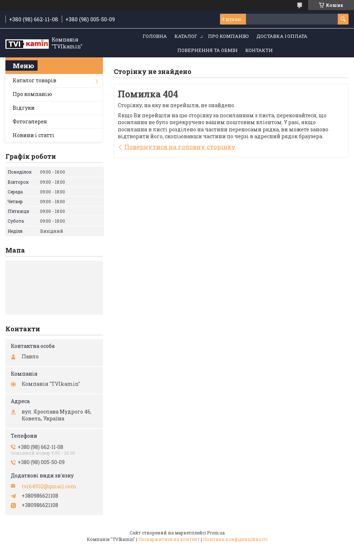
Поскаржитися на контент (169, 539)
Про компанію (228, 36)
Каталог (185, 36)
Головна (155, 36)
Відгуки (24, 107)
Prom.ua (216, 533)
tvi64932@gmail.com (49, 486)
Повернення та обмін (207, 50)
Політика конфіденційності (235, 539)
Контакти (259, 50)
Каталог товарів (34, 80)
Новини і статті (34, 135)
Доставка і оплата (281, 36)
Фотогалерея (30, 121)
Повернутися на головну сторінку (180, 147)
